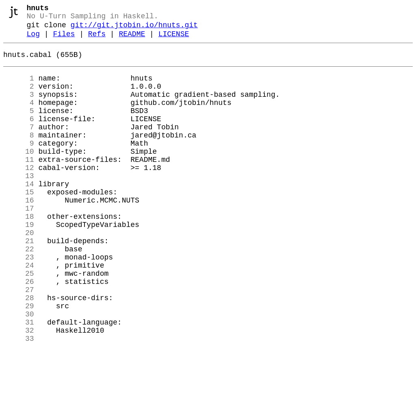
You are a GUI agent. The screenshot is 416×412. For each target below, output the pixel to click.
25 (18, 322)
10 (18, 175)
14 (18, 214)
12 (18, 195)
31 (18, 380)
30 (18, 370)
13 (18, 204)
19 (18, 263)
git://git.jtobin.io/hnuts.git (134, 29)
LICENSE (173, 40)
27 (18, 341)
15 (18, 224)
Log (33, 40)
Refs (97, 40)
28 (18, 351)
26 (18, 331)
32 (18, 390)
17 (18, 244)
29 (18, 361)
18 (18, 253)
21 (18, 283)
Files (64, 40)
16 (18, 234)
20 (18, 273)
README (132, 40)
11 (18, 185)
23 (18, 302)
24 (18, 312)
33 (18, 400)
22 (18, 292)
